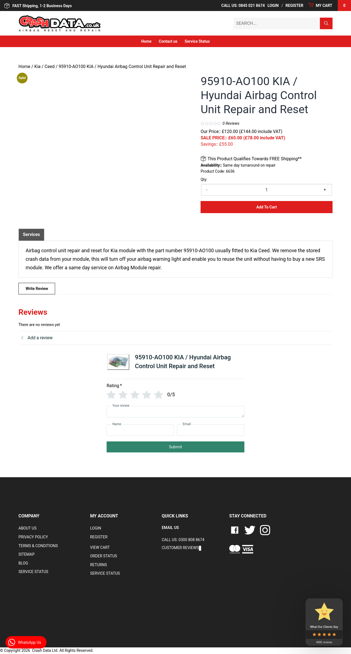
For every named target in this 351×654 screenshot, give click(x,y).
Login (273, 5)
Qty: (204, 179)
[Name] (140, 430)
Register (294, 5)
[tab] (31, 235)
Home (146, 41)
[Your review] (175, 411)
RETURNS (98, 565)
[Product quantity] (266, 190)
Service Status (197, 41)
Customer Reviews (180, 548)
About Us (27, 528)
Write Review (37, 288)
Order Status (103, 556)
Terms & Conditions (38, 546)
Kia (37, 66)
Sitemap (26, 554)
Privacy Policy (33, 537)
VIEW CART (100, 547)
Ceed (50, 66)
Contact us (168, 41)
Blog (23, 563)
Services (31, 234)
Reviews (231, 123)
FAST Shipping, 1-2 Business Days (38, 6)
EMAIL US (170, 527)
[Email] (210, 430)
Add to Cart (266, 207)
